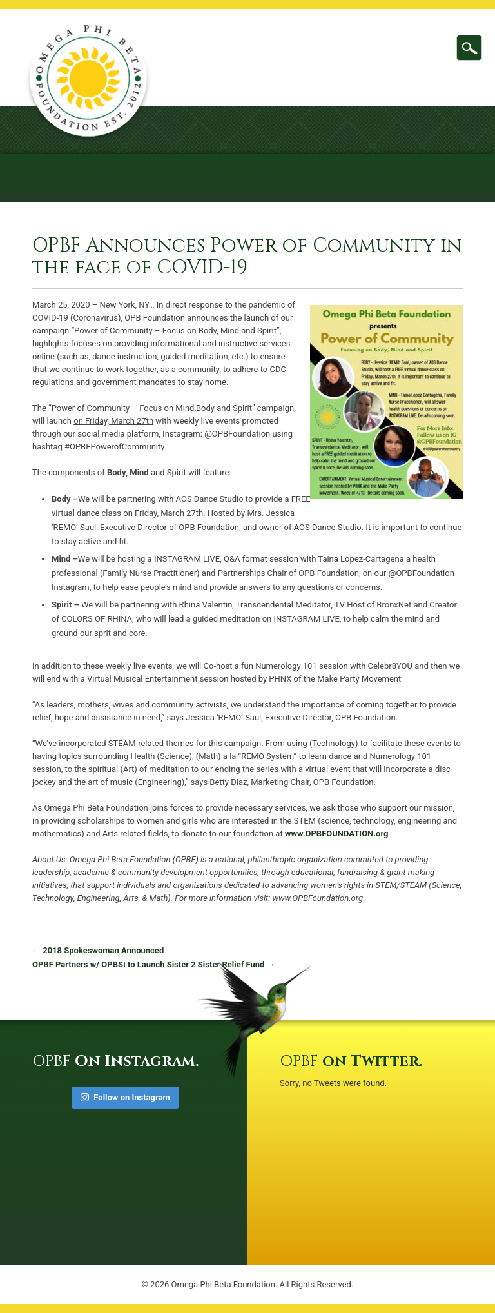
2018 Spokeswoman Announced (98, 950)
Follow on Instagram (125, 1097)
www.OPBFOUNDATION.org (337, 833)
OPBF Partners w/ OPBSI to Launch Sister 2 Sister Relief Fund (153, 964)
